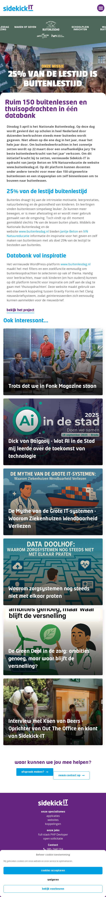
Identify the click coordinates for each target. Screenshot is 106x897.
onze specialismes (53, 811)
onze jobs (53, 830)
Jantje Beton (69, 231)
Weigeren (53, 879)
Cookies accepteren (53, 870)
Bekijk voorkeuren (53, 889)
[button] (100, 8)
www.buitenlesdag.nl (34, 231)
